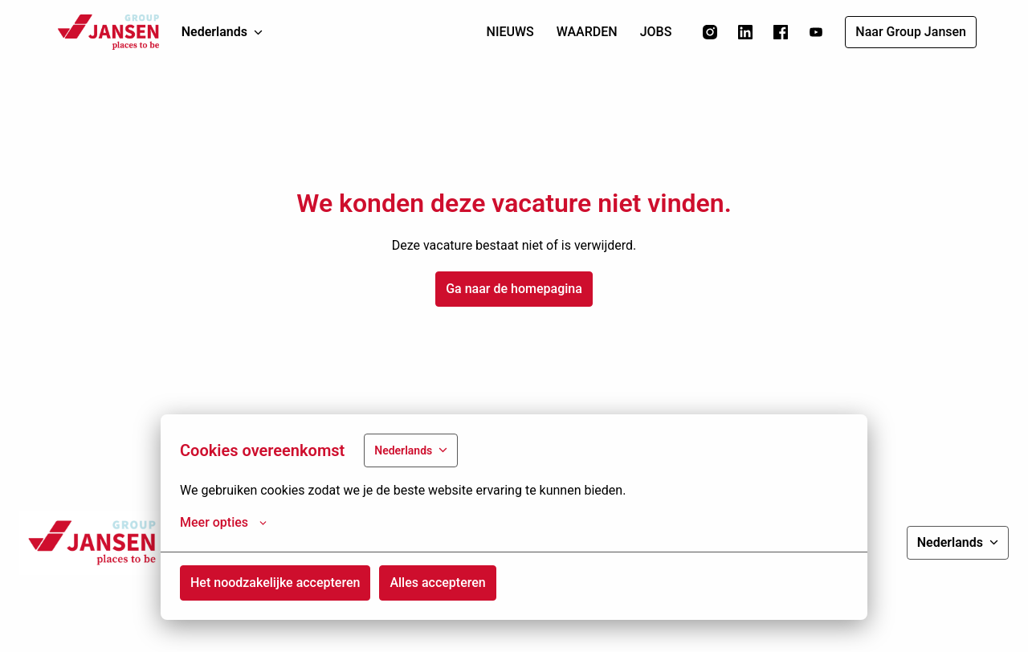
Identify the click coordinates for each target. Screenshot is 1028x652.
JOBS (656, 31)
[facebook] (781, 32)
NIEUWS (510, 31)
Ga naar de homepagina (514, 288)
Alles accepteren (437, 582)
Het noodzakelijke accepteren (275, 582)
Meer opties (223, 522)
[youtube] (816, 32)
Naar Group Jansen (910, 31)
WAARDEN (587, 31)
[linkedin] (745, 32)
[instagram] (710, 32)
